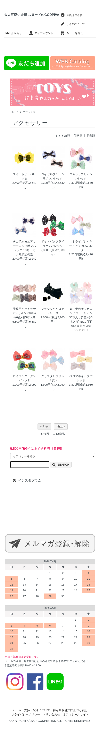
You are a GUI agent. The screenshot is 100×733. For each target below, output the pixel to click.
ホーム (15, 112)
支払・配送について (37, 710)
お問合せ (13, 33)
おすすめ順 (63, 135)
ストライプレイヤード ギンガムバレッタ (81, 246)
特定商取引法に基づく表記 (70, 710)
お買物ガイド (71, 15)
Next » (61, 426)
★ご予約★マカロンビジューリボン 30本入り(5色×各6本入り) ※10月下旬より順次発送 (81, 317)
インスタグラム (26, 480)
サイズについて (72, 23)
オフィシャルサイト (76, 714)
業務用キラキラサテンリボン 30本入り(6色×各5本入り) (24, 313)
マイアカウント (41, 33)
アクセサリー (30, 112)
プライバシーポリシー (25, 714)
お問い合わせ (51, 714)
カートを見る (71, 33)
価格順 (78, 135)
